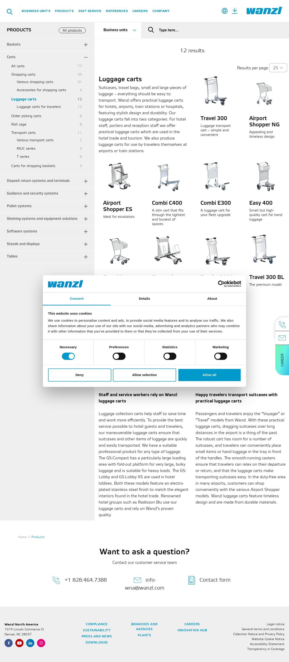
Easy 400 (261, 203)
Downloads (97, 642)
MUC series (26, 148)
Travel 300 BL (266, 277)
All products (72, 30)
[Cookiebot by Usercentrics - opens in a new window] (221, 283)
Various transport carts (35, 140)
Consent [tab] (77, 299)
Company (161, 11)
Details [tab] (144, 299)
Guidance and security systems (32, 193)
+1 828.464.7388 (79, 580)
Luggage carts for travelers (39, 107)
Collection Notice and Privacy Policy (258, 634)
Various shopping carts (35, 82)
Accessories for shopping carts (41, 90)
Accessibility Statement (267, 644)
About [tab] (212, 299)
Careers (140, 11)
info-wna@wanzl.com (144, 583)
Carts (11, 57)
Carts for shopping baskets (33, 166)
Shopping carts (23, 74)
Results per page (252, 68)
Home (22, 537)
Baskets (14, 44)
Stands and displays (23, 244)
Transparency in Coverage (265, 649)
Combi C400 (167, 203)
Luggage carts (23, 99)
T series (23, 156)
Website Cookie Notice (268, 639)
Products (64, 11)
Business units (36, 11)
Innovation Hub (192, 630)
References (117, 11)
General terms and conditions (263, 629)
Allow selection (144, 375)
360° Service (89, 11)
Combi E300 (215, 203)
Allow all (209, 375)
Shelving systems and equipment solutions (42, 219)
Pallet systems (19, 206)
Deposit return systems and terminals (38, 181)
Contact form (209, 580)
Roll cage (18, 124)
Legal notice (275, 624)
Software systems (22, 231)
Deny (79, 375)
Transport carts (23, 133)
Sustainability (96, 630)
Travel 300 (213, 118)
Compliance (96, 624)
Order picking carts (26, 116)
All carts (18, 66)
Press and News (97, 636)
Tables (12, 256)
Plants (144, 635)
